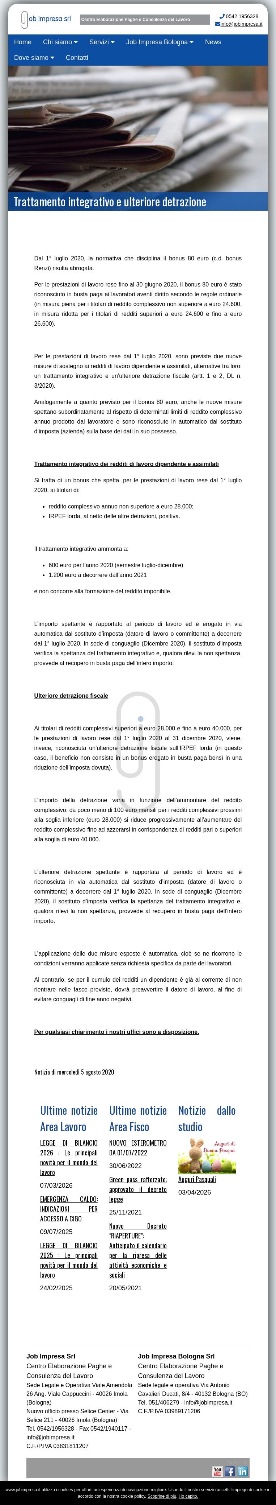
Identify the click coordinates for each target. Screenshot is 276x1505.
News (213, 42)
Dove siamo (34, 57)
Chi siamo (60, 42)
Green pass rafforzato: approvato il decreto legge (138, 1189)
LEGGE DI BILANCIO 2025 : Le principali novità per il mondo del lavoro (69, 1260)
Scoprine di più (162, 1496)
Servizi (102, 42)
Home (22, 42)
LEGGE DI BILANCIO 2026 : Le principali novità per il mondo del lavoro (69, 1157)
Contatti (77, 57)
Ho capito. (188, 1496)
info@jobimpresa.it (241, 24)
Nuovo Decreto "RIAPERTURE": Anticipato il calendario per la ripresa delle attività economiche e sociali (138, 1250)
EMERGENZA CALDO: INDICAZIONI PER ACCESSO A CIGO (69, 1208)
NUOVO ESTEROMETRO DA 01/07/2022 (138, 1147)
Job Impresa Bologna (160, 42)
